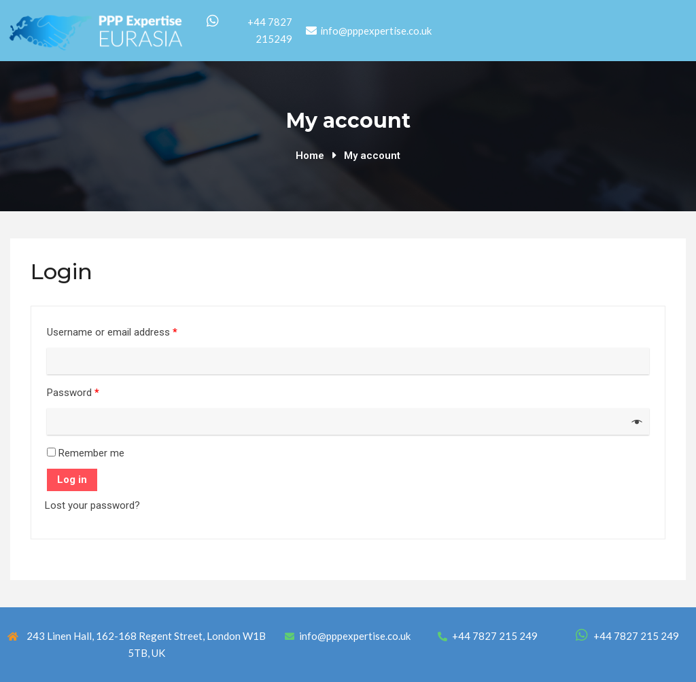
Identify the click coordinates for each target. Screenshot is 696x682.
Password (73, 393)
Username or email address (112, 332)
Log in (72, 479)
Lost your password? (92, 505)
